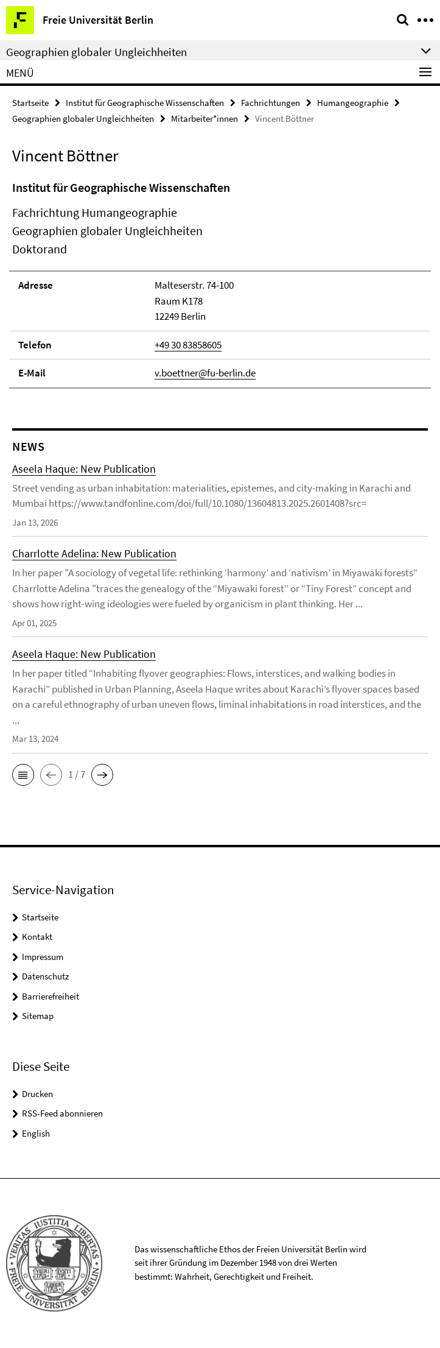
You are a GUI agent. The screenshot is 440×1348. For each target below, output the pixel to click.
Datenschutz (45, 976)
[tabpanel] (220, 283)
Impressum (42, 956)
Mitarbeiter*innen (204, 118)
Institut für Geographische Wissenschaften (145, 102)
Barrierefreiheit (50, 996)
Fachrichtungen (270, 102)
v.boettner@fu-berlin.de (205, 372)
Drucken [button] (37, 1093)
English (36, 1133)
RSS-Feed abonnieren (62, 1113)
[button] (23, 775)
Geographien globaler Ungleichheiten (83, 118)
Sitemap (38, 1016)
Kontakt (37, 936)
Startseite (30, 102)
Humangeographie (352, 102)
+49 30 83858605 (188, 344)
